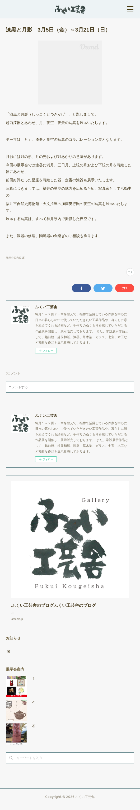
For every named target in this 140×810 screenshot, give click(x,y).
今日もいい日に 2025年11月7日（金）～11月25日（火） (75, 707)
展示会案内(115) (15, 257)
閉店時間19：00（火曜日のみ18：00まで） (37, 656)
